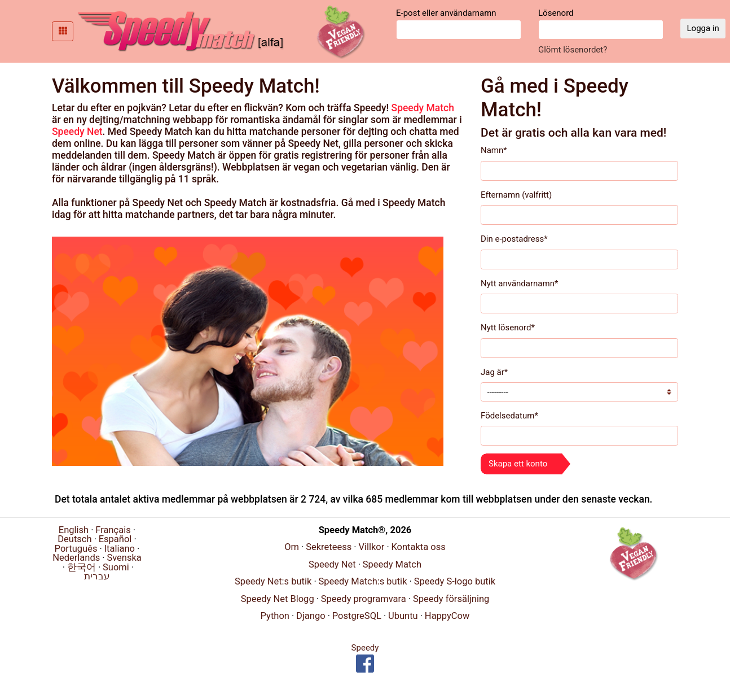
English (74, 530)
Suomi (116, 567)
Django (311, 615)
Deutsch (74, 539)
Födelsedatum (509, 416)
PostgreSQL (356, 615)
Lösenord (600, 24)
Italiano (119, 548)
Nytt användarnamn (519, 283)
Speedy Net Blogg (277, 599)
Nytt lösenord (508, 327)
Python (275, 615)
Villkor (371, 547)
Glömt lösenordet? (572, 50)
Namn (494, 150)
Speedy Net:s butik (273, 581)
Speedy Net (77, 131)
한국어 (81, 567)
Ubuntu (403, 615)
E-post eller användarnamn (458, 24)
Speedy (365, 648)
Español (115, 539)
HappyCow (447, 615)
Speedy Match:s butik (362, 581)
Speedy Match (423, 108)
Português (76, 548)
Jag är (494, 372)
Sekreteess (328, 547)
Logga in (703, 28)
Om (291, 547)
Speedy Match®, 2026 (365, 530)
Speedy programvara (363, 599)
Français (112, 530)
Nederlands (76, 557)
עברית (97, 576)
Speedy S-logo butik (454, 581)
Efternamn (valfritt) (516, 195)
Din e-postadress (514, 239)
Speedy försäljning (451, 599)
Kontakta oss (418, 547)
